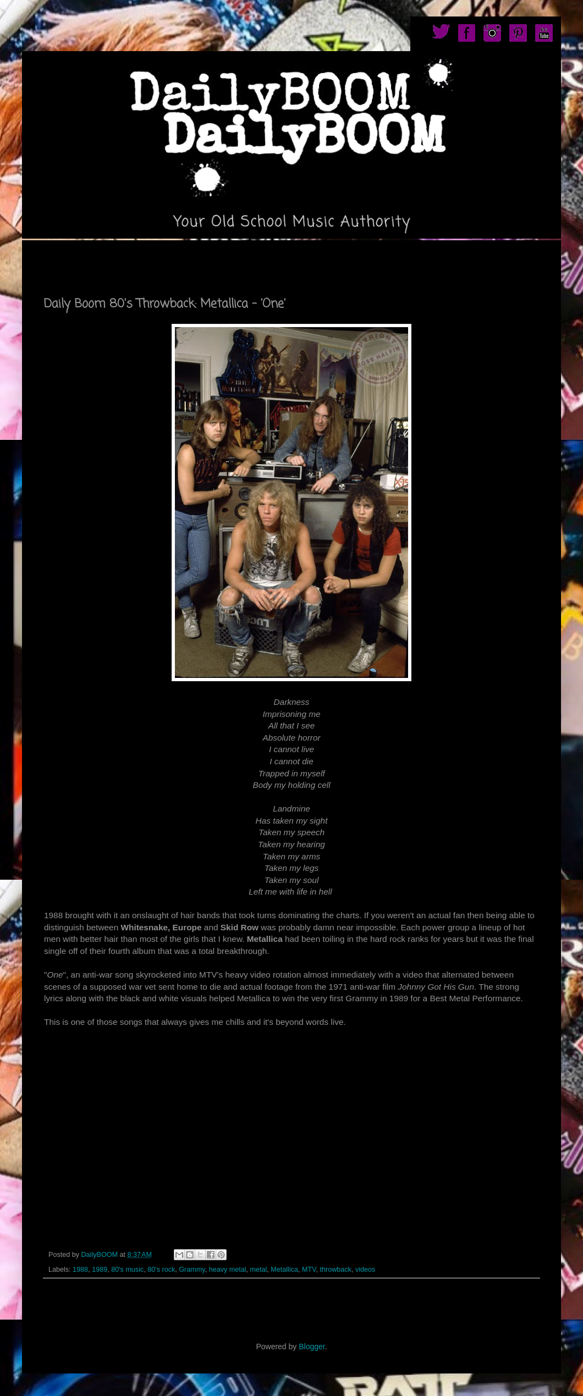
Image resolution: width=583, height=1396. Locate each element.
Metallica (284, 1269)
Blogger (311, 1346)
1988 (80, 1269)
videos (365, 1269)
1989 (99, 1269)
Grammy (192, 1269)
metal (258, 1269)
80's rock (161, 1269)
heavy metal (227, 1269)
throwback (335, 1269)
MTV (309, 1269)
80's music (127, 1269)
